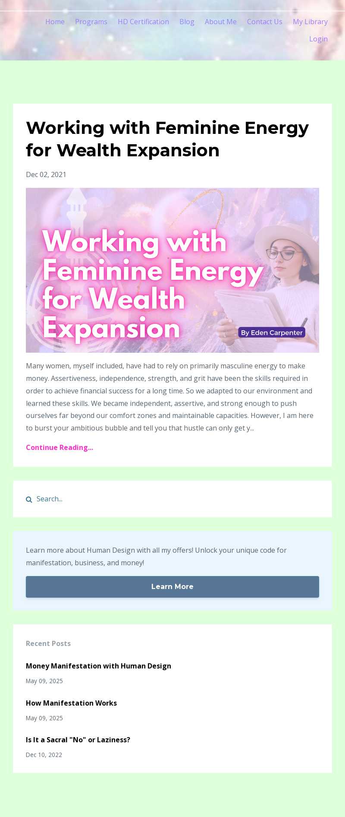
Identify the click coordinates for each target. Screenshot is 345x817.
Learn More (172, 587)
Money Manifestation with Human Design (98, 666)
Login (318, 39)
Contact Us (264, 21)
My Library (310, 21)
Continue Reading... (59, 447)
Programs (91, 21)
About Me (221, 21)
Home (55, 21)
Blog (186, 21)
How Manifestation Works (71, 703)
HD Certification (143, 21)
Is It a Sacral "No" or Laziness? (78, 739)
